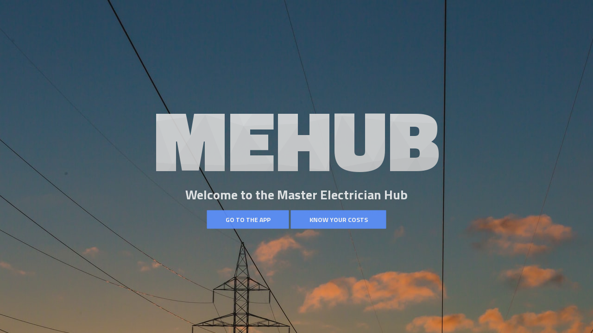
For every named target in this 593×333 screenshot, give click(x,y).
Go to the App (248, 219)
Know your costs (338, 219)
